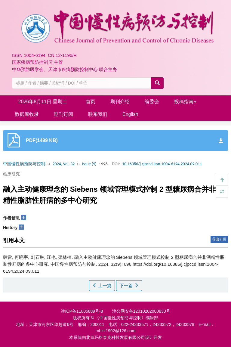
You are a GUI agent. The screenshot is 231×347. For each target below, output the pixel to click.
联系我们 (97, 114)
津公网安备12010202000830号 (141, 311)
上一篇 (102, 285)
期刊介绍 (120, 101)
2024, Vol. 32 (64, 163)
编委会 (152, 101)
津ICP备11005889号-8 (82, 311)
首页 (90, 101)
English (130, 114)
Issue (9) (89, 163)
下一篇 (129, 285)
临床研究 (11, 174)
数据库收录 (27, 114)
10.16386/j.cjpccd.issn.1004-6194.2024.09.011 (162, 163)
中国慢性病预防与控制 (24, 163)
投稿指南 (185, 101)
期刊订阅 (63, 114)
